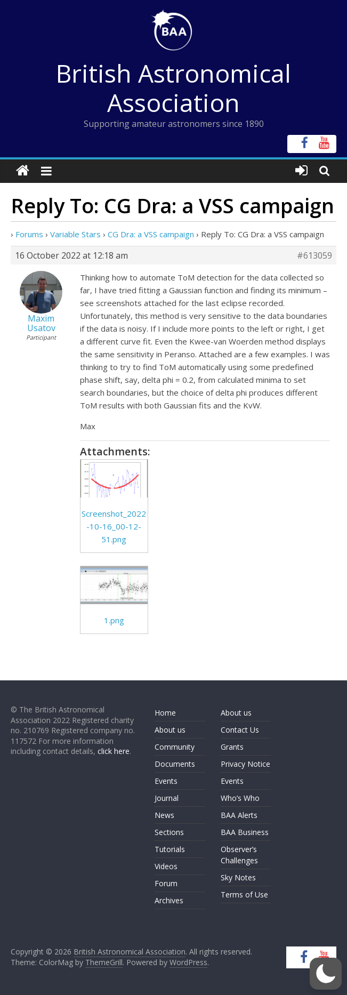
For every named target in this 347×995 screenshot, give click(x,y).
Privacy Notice (245, 764)
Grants (232, 747)
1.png (114, 620)
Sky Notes (238, 877)
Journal (167, 798)
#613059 (314, 255)
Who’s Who (240, 798)
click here (114, 751)
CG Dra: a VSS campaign (151, 234)
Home (165, 713)
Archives (169, 900)
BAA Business (245, 832)
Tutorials (170, 849)
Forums (29, 234)
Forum (166, 883)
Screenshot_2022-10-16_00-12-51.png (114, 526)
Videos (166, 866)
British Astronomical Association (173, 88)
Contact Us (240, 730)
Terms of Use (244, 894)
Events (166, 781)
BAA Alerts (239, 815)
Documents (175, 764)
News (164, 815)
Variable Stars (75, 234)
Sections (169, 832)
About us (170, 730)
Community (175, 747)
